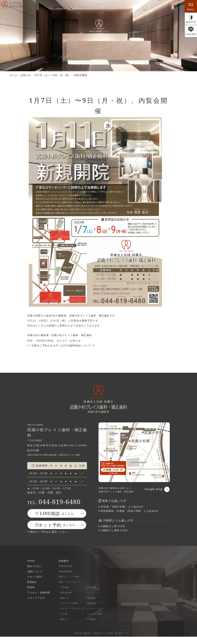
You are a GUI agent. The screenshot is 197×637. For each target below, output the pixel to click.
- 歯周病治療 (65, 593)
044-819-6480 (54, 501)
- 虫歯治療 (90, 587)
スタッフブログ (36, 598)
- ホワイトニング (94, 609)
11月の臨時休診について (78, 345)
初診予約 (191, 22)
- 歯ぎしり (64, 619)
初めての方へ (34, 566)
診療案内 (64, 560)
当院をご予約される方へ (44, 345)
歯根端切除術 (65, 571)
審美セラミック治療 (69, 577)
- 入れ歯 (63, 614)
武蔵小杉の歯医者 (38, 335)
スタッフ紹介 (34, 576)
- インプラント (92, 593)
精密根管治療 (65, 566)
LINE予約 (190, 34)
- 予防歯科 (64, 587)
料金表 (31, 587)
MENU (191, 9)
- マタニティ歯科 (94, 614)
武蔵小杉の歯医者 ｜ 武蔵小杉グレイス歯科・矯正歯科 (98, 634)
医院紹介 (32, 582)
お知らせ (75, 340)
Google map (153, 489)
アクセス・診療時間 (38, 592)
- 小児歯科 (90, 619)
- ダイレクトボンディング (72, 609)
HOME (31, 560)
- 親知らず (64, 598)
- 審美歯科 (90, 603)
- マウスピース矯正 (68, 603)
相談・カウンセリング (70, 582)
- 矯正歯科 (90, 598)
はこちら (57, 513)
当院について (34, 571)
